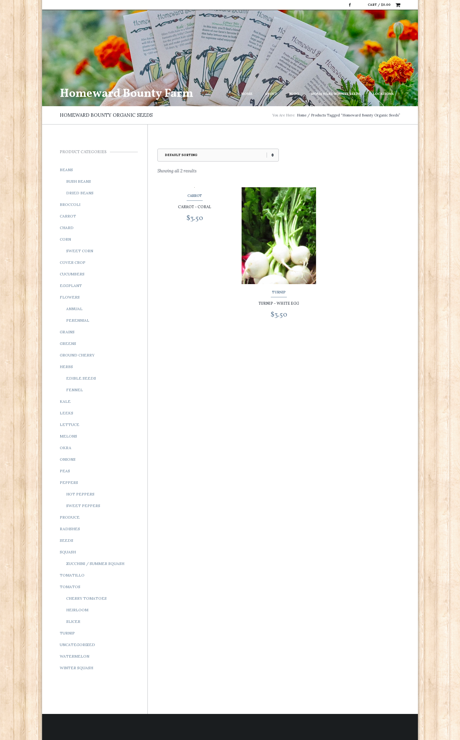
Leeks (66, 413)
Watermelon (74, 656)
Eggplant (71, 285)
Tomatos (70, 586)
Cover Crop (72, 262)
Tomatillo (72, 575)
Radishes (70, 528)
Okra (65, 447)
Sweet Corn (79, 250)
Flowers (70, 297)
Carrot (194, 195)
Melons (68, 436)
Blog (294, 94)
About (271, 94)
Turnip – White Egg (279, 303)
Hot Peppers (80, 494)
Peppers (69, 482)
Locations (383, 94)
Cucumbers (72, 274)
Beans (66, 169)
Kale (65, 401)
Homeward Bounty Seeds (336, 94)
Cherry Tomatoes (86, 598)
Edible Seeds (81, 378)
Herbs (66, 366)
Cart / (379, 5)
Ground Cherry (77, 355)
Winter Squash (76, 667)
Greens (68, 343)
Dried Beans (79, 192)
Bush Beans (78, 181)
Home (246, 94)
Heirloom (77, 609)
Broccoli (70, 204)
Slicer (73, 621)
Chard (67, 227)
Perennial (77, 320)
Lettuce (69, 424)
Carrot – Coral (194, 207)
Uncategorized (77, 644)
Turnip (279, 292)
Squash (68, 552)
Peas (65, 470)
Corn (65, 239)
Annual (74, 308)
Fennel (74, 389)
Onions (67, 459)
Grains (67, 331)
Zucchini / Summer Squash (95, 563)
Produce (70, 517)
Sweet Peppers (83, 505)
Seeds (66, 540)
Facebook (349, 4)
